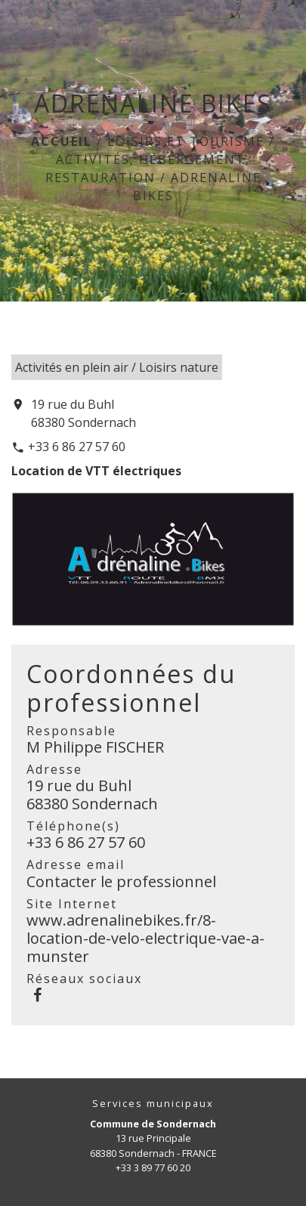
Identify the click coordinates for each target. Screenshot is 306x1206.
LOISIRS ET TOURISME (185, 141)
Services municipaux (153, 1103)
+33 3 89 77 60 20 (153, 1167)
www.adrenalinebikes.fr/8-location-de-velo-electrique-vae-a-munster (145, 938)
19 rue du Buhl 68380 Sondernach (83, 413)
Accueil (61, 141)
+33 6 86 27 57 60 (76, 446)
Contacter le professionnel (121, 881)
